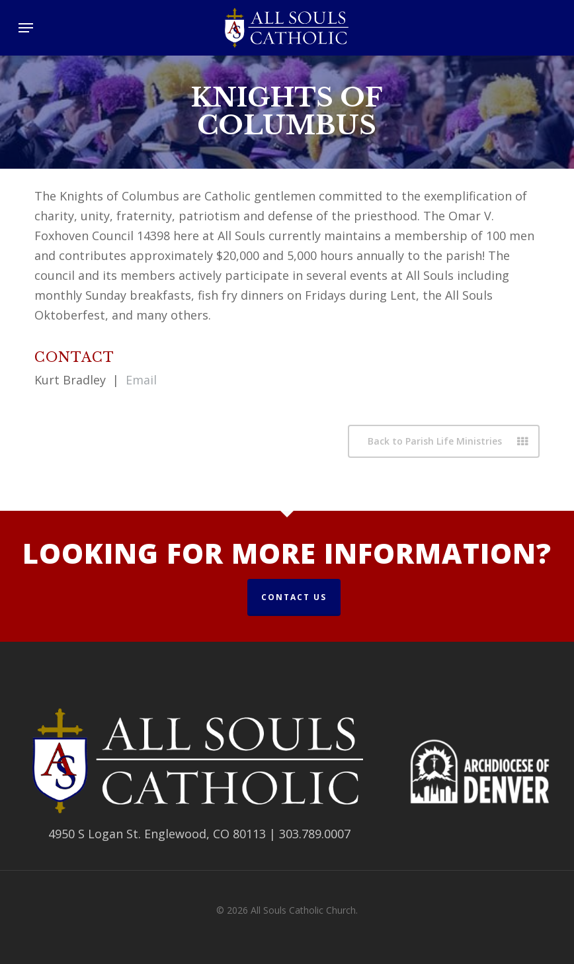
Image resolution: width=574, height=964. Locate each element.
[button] (26, 27)
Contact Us (294, 597)
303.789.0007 (314, 834)
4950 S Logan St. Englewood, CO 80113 (157, 834)
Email (141, 380)
